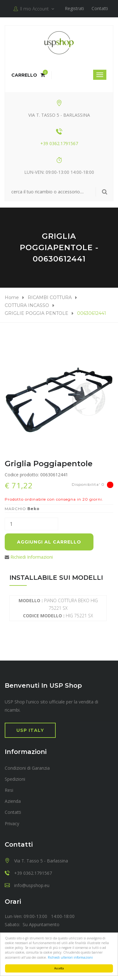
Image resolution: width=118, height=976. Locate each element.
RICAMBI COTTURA (50, 297)
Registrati (74, 8)
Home (12, 297)
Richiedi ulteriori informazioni (70, 957)
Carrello (28, 75)
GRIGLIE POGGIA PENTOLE (36, 313)
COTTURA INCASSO (27, 305)
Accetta (59, 968)
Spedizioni (15, 779)
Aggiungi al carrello (49, 542)
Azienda (13, 801)
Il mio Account (34, 9)
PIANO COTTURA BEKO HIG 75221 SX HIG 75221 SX (58, 608)
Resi (9, 790)
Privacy (12, 823)
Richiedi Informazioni (31, 557)
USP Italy (30, 730)
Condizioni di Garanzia (27, 768)
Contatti (100, 8)
